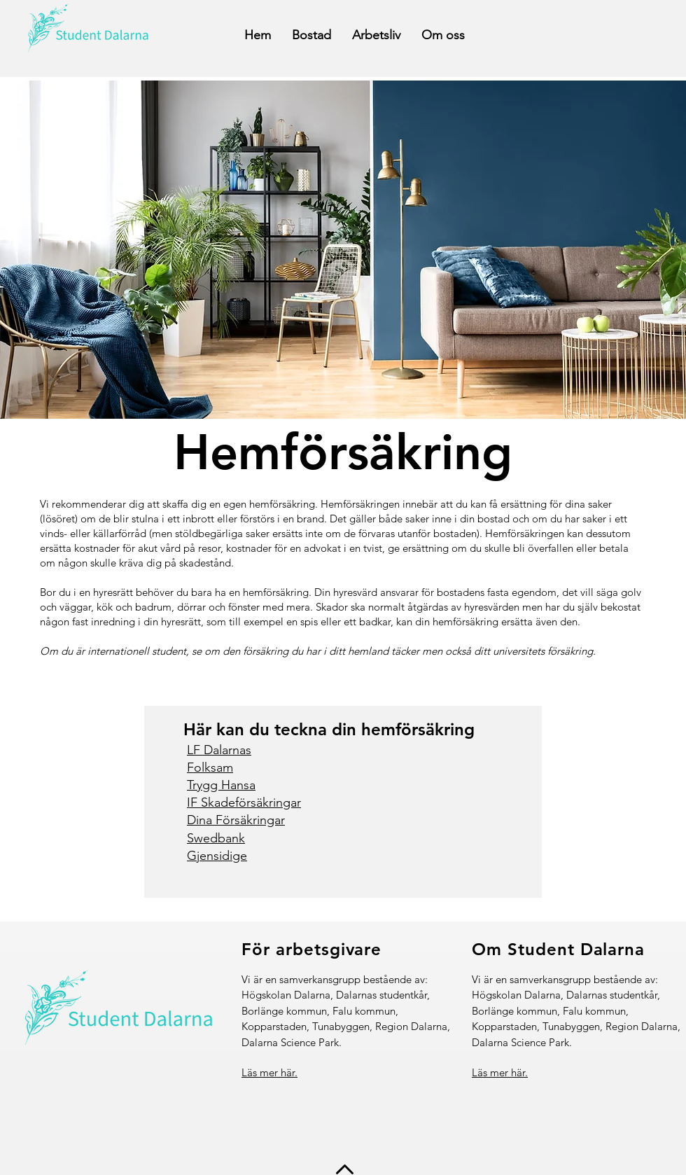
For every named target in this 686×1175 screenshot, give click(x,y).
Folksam (210, 767)
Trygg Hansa (221, 785)
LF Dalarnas (219, 750)
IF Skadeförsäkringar (244, 802)
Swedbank (216, 838)
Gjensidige (217, 855)
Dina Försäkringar (236, 820)
